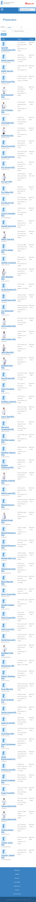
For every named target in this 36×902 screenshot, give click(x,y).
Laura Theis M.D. (7, 417)
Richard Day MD (7, 666)
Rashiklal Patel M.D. (7, 654)
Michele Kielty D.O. (8, 558)
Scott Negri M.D (7, 734)
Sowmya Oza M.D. (8, 770)
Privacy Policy (17, 894)
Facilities (17, 874)
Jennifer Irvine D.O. (8, 263)
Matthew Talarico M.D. (8, 454)
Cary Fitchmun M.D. (7, 111)
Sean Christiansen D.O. (8, 745)
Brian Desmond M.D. (7, 96)
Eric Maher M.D (7, 192)
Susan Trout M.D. (7, 793)
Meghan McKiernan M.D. (7, 466)
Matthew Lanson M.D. (8, 441)
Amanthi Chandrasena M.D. (8, 49)
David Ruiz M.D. (7, 135)
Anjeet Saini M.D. (7, 60)
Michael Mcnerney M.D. (8, 546)
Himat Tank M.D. (7, 239)
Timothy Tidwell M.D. (7, 856)
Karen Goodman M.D (7, 390)
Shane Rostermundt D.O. (8, 758)
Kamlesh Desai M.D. (7, 366)
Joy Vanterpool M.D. (7, 312)
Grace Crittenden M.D (8, 214)
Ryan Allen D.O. (7, 689)
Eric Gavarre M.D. (8, 167)
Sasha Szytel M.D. (8, 723)
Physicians (17, 870)
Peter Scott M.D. (7, 629)
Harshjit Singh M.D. (8, 226)
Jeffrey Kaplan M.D (7, 251)
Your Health (17, 882)
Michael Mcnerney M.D (8, 534)
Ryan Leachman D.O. (7, 701)
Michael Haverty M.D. (7, 506)
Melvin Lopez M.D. (8, 493)
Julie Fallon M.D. (7, 352)
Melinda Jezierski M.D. (8, 482)
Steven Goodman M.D (8, 781)
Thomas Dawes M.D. (7, 831)
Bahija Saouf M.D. (8, 82)
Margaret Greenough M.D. (7, 428)
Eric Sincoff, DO (7, 203)
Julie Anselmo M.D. (8, 326)
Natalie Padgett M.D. (7, 606)
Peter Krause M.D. (8, 618)
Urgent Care (17, 886)
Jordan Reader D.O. (8, 289)
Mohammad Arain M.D (8, 570)
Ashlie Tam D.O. (7, 71)
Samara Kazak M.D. (8, 712)
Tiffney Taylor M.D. (7, 844)
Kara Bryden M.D (8, 378)
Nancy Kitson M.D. (8, 594)
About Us (17, 878)
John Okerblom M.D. (7, 278)
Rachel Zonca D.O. (8, 640)
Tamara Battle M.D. (8, 806)
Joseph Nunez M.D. (8, 300)
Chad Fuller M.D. (7, 123)
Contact (17, 890)
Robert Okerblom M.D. (8, 677)
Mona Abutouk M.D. (7, 583)
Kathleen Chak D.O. (8, 402)
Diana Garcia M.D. (8, 146)
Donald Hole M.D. (8, 157)
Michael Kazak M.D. (7, 521)
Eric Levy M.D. (6, 182)
